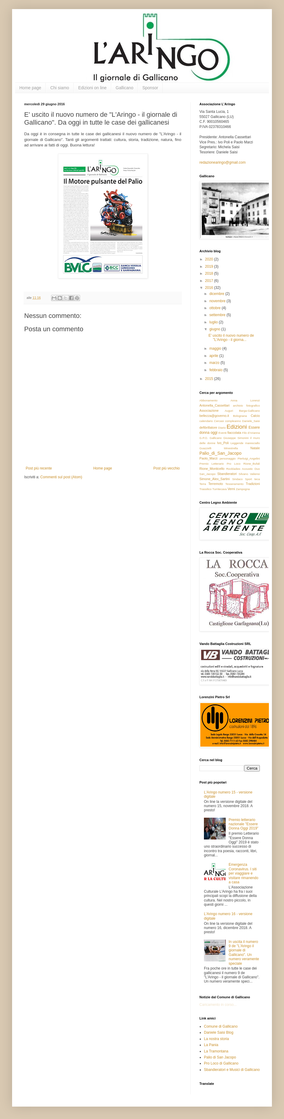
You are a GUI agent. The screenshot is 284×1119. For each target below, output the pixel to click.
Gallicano (124, 87)
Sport (248, 479)
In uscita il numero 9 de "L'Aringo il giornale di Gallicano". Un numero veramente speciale (244, 953)
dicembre (217, 294)
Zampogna (243, 489)
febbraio (216, 370)
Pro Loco (233, 463)
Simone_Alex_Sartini (214, 479)
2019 (209, 266)
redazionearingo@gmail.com (222, 162)
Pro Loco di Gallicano (221, 1063)
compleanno (233, 421)
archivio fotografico (246, 405)
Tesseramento (234, 484)
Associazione (209, 410)
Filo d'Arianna (251, 432)
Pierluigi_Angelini (248, 458)
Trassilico (205, 489)
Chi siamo (59, 87)
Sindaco (237, 479)
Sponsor (150, 87)
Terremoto (215, 484)
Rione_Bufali (252, 463)
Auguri (229, 410)
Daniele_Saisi (251, 421)
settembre (218, 315)
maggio (215, 348)
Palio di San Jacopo (220, 1057)
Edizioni (237, 427)
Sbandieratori (227, 474)
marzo (215, 363)
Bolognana (240, 415)
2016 (209, 288)
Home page (30, 87)
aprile (214, 356)
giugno (215, 329)
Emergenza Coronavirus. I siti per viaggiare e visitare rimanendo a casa (243, 873)
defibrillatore (208, 427)
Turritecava (219, 489)
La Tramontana (216, 1051)
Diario (222, 427)
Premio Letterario (211, 463)
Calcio (255, 415)
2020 (209, 259)
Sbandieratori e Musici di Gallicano (232, 1070)
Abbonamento (208, 400)
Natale (255, 448)
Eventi (222, 432)
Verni (231, 489)
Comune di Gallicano (220, 1026)
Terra (202, 484)
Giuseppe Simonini (235, 438)
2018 (209, 273)
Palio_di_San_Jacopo (220, 453)
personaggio (228, 458)
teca (257, 479)
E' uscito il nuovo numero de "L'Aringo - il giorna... (231, 337)
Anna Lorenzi (245, 400)
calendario (206, 421)
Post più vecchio (166, 468)
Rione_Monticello (211, 468)
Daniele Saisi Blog (218, 1032)
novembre (218, 301)
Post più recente (39, 468)
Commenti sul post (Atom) (61, 477)
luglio (214, 322)
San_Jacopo (207, 474)
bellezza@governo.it (214, 415)
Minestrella (231, 448)
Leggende (237, 443)
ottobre (215, 308)
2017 (209, 281)
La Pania (211, 1045)
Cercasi (219, 421)
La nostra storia (216, 1039)
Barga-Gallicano (249, 410)
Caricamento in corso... (218, 1005)
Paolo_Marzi (208, 458)
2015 (209, 379)
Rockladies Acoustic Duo (243, 468)
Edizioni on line (92, 87)
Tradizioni (253, 484)
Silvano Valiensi (249, 474)
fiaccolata (234, 432)
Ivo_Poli (222, 443)
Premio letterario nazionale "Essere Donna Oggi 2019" (243, 824)
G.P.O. (203, 438)
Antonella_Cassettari (214, 405)
